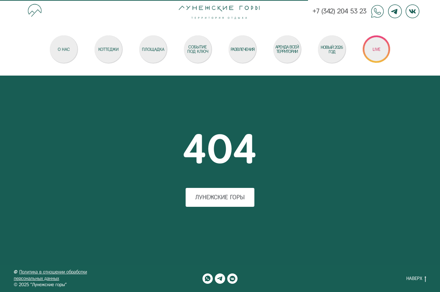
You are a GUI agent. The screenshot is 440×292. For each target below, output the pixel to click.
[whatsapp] (207, 278)
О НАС (64, 49)
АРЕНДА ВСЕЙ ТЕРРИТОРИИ (287, 49)
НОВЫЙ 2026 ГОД (332, 49)
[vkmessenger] (232, 278)
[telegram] (220, 278)
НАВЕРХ (416, 279)
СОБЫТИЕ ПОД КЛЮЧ (197, 49)
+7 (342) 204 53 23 (339, 11)
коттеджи (108, 49)
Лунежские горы (220, 197)
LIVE (377, 49)
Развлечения (242, 49)
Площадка (153, 49)
